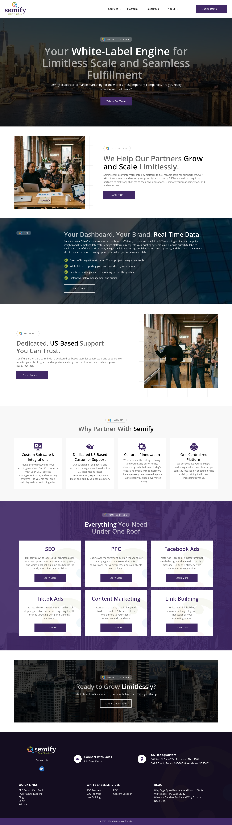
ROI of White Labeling (30, 793)
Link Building (94, 797)
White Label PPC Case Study (169, 793)
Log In (22, 801)
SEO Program (94, 793)
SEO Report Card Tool (31, 790)
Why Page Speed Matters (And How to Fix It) (178, 790)
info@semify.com (93, 761)
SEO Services (94, 790)
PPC (115, 790)
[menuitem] (114, 8)
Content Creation (122, 793)
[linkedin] (41, 769)
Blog (21, 797)
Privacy (23, 804)
